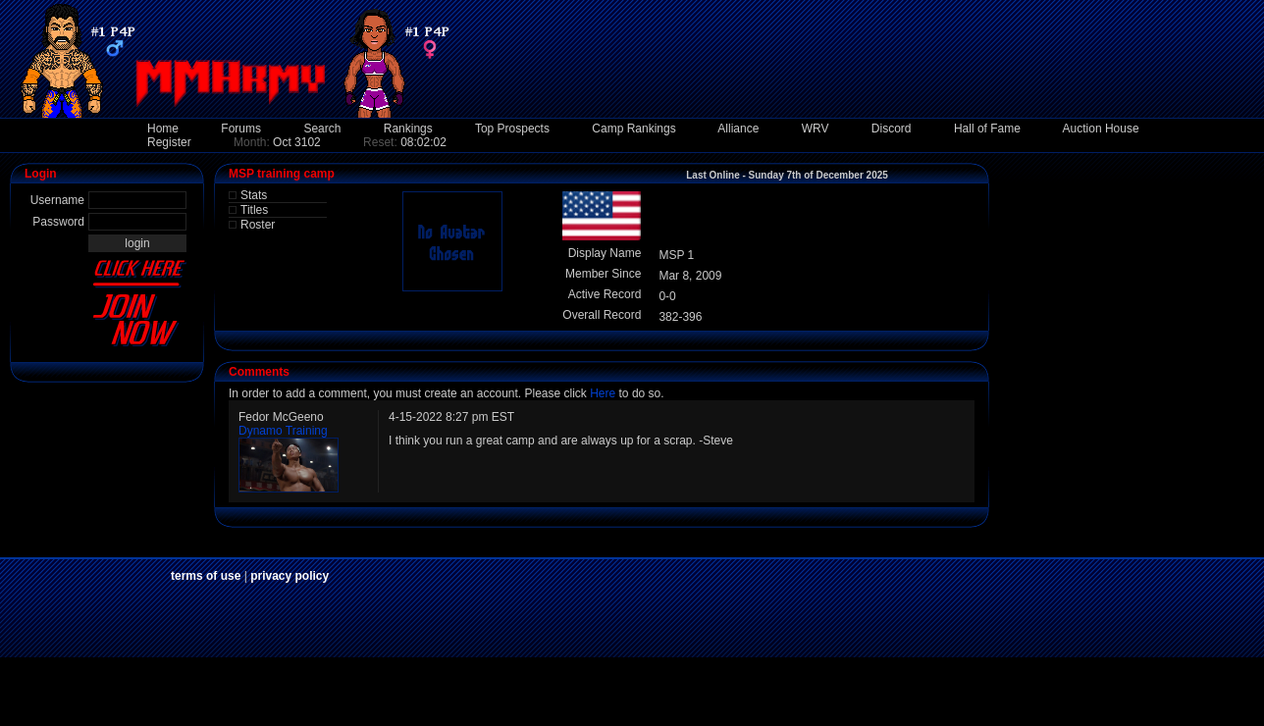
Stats (253, 195)
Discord (891, 128)
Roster (257, 225)
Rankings (408, 128)
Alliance (738, 128)
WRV (815, 128)
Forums (241, 128)
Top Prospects (512, 128)
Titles (254, 210)
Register (169, 142)
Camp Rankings (633, 128)
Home (163, 128)
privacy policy (289, 576)
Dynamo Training (283, 431)
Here (602, 393)
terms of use (205, 576)
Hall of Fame (987, 128)
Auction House (1101, 128)
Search (322, 128)
